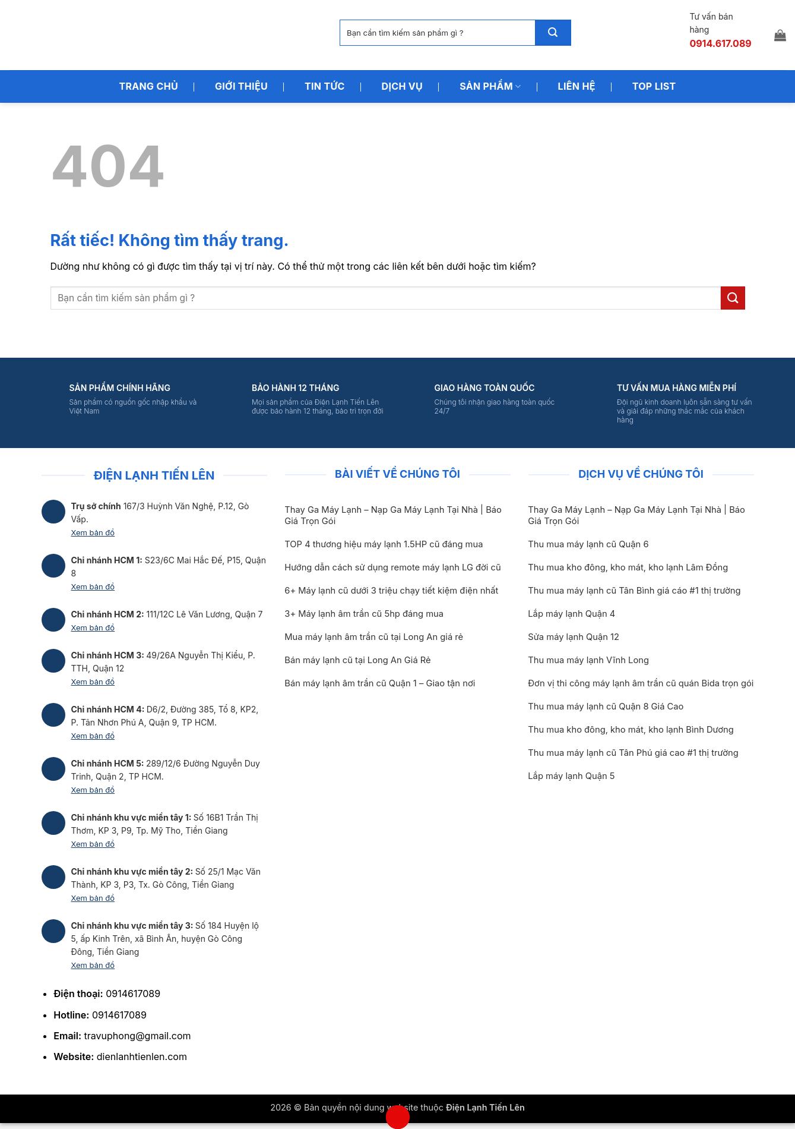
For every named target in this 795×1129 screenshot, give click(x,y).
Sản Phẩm (490, 86)
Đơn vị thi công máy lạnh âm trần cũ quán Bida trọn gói (640, 683)
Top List (654, 86)
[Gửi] (553, 32)
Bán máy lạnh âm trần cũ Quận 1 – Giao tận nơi (379, 683)
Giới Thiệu (241, 86)
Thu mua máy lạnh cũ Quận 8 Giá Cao (605, 706)
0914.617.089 (720, 43)
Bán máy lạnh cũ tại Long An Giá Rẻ (357, 660)
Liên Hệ (577, 86)
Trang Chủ (148, 86)
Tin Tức (325, 86)
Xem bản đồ (93, 532)
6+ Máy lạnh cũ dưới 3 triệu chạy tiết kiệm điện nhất (391, 590)
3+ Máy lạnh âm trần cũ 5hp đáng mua (364, 613)
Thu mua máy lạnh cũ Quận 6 (588, 544)
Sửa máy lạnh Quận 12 (573, 637)
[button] (780, 35)
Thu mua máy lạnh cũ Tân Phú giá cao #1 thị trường (633, 753)
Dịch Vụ (402, 86)
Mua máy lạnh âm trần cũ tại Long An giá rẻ (373, 637)
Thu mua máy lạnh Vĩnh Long (588, 660)
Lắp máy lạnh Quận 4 (571, 613)
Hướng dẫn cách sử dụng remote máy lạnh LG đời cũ (392, 567)
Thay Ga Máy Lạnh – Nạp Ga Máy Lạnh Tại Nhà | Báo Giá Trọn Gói (393, 515)
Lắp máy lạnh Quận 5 (571, 776)
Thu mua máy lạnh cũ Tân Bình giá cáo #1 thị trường (634, 590)
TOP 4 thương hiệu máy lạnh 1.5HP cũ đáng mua (383, 544)
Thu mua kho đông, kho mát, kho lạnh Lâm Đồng (628, 567)
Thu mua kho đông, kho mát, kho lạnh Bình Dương (630, 729)
